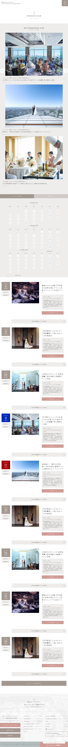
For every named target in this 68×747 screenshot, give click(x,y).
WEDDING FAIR (28, 729)
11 (50, 211)
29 (26, 223)
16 (34, 215)
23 (34, 219)
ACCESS (48, 723)
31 (58, 247)
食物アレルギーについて (28, 744)
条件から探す (51, 196)
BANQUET (27, 721)
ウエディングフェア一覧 (10, 725)
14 (18, 215)
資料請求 (10, 735)
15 (26, 215)
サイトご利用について (16, 744)
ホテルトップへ (37, 744)
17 (42, 215)
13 (10, 215)
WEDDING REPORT (51, 718)
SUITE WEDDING (51, 716)
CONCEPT (26, 716)
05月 (18, 275)
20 (10, 219)
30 (34, 223)
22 (26, 219)
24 (42, 219)
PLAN (25, 731)
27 (10, 223)
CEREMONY (27, 718)
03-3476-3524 (11, 718)
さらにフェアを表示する (34, 683)
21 (18, 219)
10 (42, 211)
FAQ (47, 721)
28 (18, 223)
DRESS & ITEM (28, 726)
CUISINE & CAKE (29, 723)
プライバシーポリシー (6, 744)
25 (50, 219)
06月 (50, 251)
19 (58, 215)
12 (58, 211)
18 (50, 215)
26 (58, 219)
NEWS (47, 726)
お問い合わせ (10, 730)
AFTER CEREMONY (57, 734)
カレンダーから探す (17, 196)
